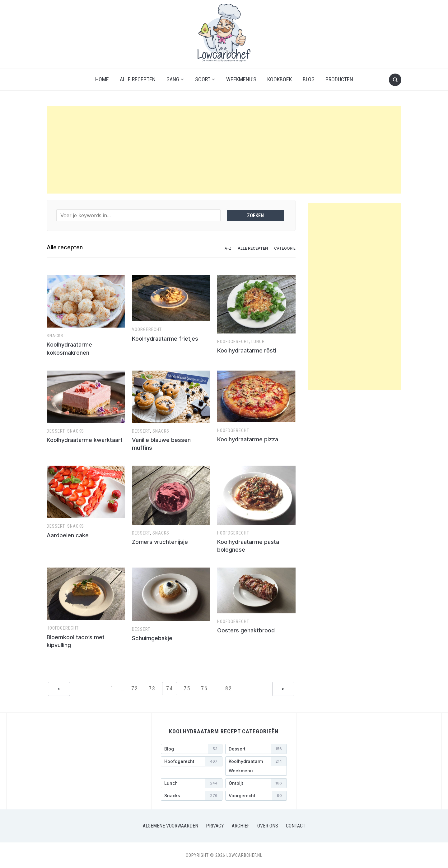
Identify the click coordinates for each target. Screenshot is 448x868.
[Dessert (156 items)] (256, 749)
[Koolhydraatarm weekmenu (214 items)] (256, 766)
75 (187, 688)
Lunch (258, 341)
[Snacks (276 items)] (191, 796)
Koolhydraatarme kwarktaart (85, 440)
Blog (309, 79)
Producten (339, 79)
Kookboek (279, 79)
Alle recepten (138, 79)
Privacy (215, 826)
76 (204, 688)
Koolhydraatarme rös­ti (246, 350)
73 (152, 688)
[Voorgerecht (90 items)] (256, 796)
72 (134, 688)
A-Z (228, 248)
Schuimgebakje (152, 638)
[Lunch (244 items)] (191, 783)
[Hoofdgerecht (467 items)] (191, 761)
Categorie (285, 248)
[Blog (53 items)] (191, 749)
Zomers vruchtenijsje (160, 542)
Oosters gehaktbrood (246, 630)
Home (102, 79)
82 (228, 688)
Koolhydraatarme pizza (247, 439)
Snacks (55, 335)
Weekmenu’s (241, 79)
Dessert (56, 431)
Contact (296, 826)
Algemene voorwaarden (170, 826)
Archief (241, 826)
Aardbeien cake (68, 535)
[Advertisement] (224, 150)
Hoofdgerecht (233, 341)
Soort (202, 79)
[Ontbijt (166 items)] (256, 783)
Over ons (267, 826)
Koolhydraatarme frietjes (165, 338)
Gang (172, 79)
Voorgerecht (147, 329)
